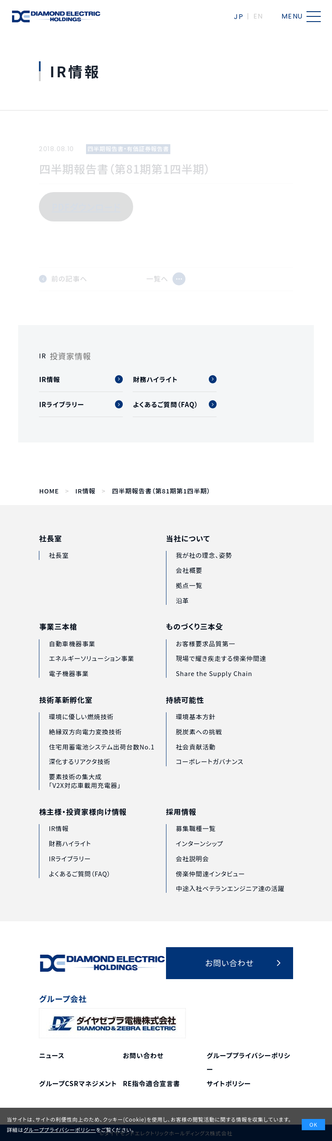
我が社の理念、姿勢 (204, 570)
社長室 (50, 549)
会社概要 (189, 585)
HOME (49, 491)
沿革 (182, 614)
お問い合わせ (143, 1055)
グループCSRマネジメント (78, 1083)
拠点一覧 (189, 599)
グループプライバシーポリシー (59, 1129)
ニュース (51, 1055)
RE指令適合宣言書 (151, 1083)
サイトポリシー (229, 1083)
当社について (188, 554)
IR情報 (85, 491)
